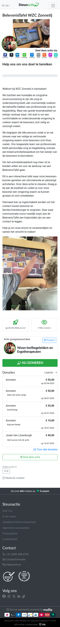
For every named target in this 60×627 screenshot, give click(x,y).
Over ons (7, 510)
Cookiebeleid (9, 539)
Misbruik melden (13, 478)
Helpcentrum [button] (11, 564)
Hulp (6, 471)
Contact (49, 340)
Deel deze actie (30, 457)
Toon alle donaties (46, 449)
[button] (5, 56)
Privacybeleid (9, 533)
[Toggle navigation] (53, 5)
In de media (9, 516)
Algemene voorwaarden (15, 527)
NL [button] (6, 5)
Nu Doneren (30, 363)
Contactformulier (14, 559)
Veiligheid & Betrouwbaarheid (19, 522)
